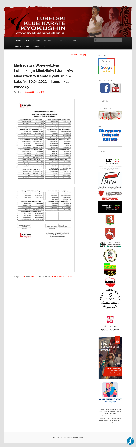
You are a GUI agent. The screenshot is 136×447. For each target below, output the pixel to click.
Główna (18, 40)
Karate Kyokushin (22, 46)
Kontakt (36, 46)
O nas (73, 40)
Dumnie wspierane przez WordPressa (68, 437)
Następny (83, 55)
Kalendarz (48, 40)
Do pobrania (61, 40)
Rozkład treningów (32, 40)
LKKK (41, 92)
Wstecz (73, 55)
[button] (130, 441)
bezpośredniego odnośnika (61, 277)
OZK (45, 46)
